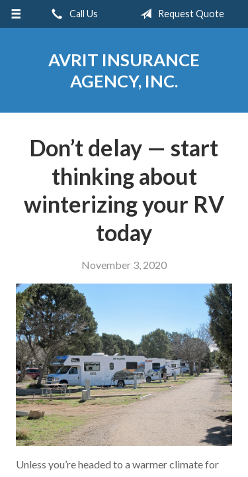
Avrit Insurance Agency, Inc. (124, 70)
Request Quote (179, 14)
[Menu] (16, 14)
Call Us (72, 14)
